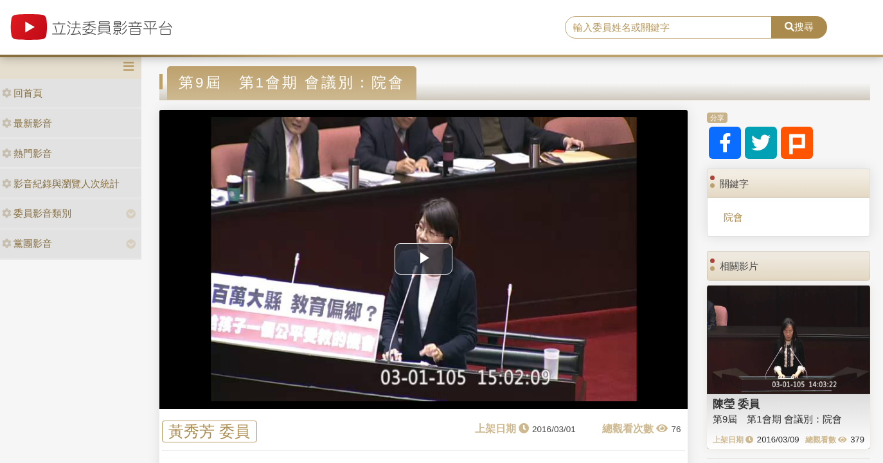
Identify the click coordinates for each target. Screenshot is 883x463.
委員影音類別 (36, 213)
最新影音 (27, 123)
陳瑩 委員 (736, 404)
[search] (668, 27)
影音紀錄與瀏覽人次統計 (61, 183)
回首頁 (22, 92)
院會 (733, 217)
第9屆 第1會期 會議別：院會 (777, 418)
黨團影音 (27, 243)
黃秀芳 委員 (209, 431)
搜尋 (799, 26)
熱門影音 (27, 153)
